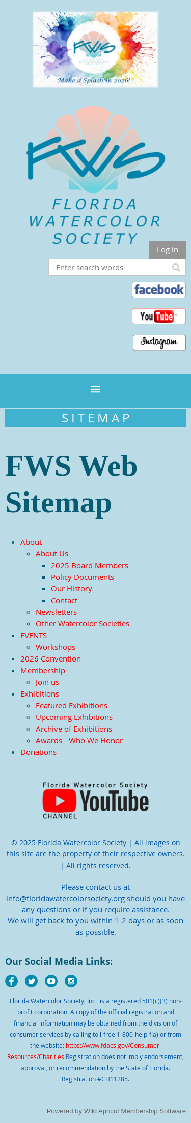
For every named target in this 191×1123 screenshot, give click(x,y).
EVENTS (33, 635)
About (31, 542)
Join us (47, 682)
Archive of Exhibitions (74, 728)
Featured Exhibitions (71, 705)
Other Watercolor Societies (82, 623)
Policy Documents (82, 577)
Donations (38, 752)
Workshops (55, 647)
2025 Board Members (89, 565)
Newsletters (56, 612)
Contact (64, 600)
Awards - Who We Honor (79, 740)
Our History (71, 588)
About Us (52, 553)
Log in (167, 249)
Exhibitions (39, 693)
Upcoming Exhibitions (74, 717)
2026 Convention (50, 658)
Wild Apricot (101, 1111)
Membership (42, 670)
